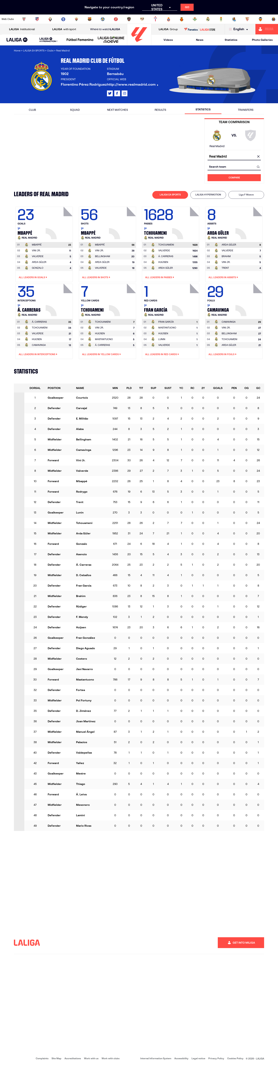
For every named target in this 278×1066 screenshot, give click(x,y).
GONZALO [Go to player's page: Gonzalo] (37, 268)
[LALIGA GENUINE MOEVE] (111, 40)
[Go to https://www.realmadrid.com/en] (208, 19)
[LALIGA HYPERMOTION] (48, 40)
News (199, 39)
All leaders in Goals (33, 277)
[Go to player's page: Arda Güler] (249, 222)
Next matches (117, 109)
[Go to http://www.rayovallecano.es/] (142, 19)
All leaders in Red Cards (162, 354)
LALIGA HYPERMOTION (208, 194)
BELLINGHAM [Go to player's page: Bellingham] (102, 256)
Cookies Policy (235, 1058)
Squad (75, 109)
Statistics (231, 39)
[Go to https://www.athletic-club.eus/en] (24, 19)
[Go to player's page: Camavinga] (249, 299)
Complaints (42, 1058)
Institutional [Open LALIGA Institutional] (22, 29)
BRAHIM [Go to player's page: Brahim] (226, 256)
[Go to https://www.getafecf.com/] (103, 19)
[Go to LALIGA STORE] (199, 29)
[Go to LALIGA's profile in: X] (110, 93)
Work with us (91, 1058)
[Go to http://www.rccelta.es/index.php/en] (155, 19)
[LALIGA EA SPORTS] (17, 40)
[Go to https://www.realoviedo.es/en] (221, 19)
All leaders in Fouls (222, 354)
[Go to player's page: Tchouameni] (186, 222)
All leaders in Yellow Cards (101, 354)
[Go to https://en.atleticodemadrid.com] (37, 19)
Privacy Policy (216, 1058)
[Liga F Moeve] (80, 40)
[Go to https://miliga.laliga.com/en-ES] (266, 29)
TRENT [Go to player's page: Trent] (225, 268)
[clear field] (258, 156)
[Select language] (239, 29)
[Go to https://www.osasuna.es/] (50, 19)
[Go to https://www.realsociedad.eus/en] (234, 19)
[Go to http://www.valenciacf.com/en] (260, 19)
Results (160, 109)
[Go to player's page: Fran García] (186, 299)
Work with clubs (111, 1058)
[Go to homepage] (139, 43)
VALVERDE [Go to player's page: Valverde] (37, 256)
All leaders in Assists (223, 277)
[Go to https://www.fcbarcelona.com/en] (89, 19)
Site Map (56, 1058)
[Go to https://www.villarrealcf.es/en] (273, 19)
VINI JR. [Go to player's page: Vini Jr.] (36, 250)
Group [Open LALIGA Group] (168, 29)
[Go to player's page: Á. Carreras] (60, 299)
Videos (168, 39)
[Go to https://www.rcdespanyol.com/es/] (168, 19)
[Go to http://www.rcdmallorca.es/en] (182, 19)
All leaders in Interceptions (38, 354)
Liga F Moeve (246, 194)
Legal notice (198, 1058)
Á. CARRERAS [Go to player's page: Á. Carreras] (165, 256)
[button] (17, 40)
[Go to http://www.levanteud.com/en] (129, 19)
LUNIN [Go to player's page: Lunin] (161, 339)
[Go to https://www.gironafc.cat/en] (116, 19)
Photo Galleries (262, 39)
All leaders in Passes (159, 277)
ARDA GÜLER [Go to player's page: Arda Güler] (39, 262)
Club (32, 109)
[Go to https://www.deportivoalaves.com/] (63, 19)
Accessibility (181, 1058)
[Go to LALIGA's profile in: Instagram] (124, 93)
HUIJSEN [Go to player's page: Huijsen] (163, 262)
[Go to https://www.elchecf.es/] (76, 19)
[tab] (170, 195)
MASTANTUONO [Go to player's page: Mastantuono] (104, 339)
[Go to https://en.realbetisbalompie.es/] (195, 19)
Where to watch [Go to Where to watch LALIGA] (105, 29)
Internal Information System (155, 1058)
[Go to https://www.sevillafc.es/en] (247, 19)
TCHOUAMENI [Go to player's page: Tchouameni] (39, 327)
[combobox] (234, 156)
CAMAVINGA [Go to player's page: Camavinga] (39, 345)
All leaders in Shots (96, 277)
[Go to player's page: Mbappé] (60, 222)
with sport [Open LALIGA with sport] (64, 29)
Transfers (245, 109)
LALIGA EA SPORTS (170, 194)
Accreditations (72, 1058)
